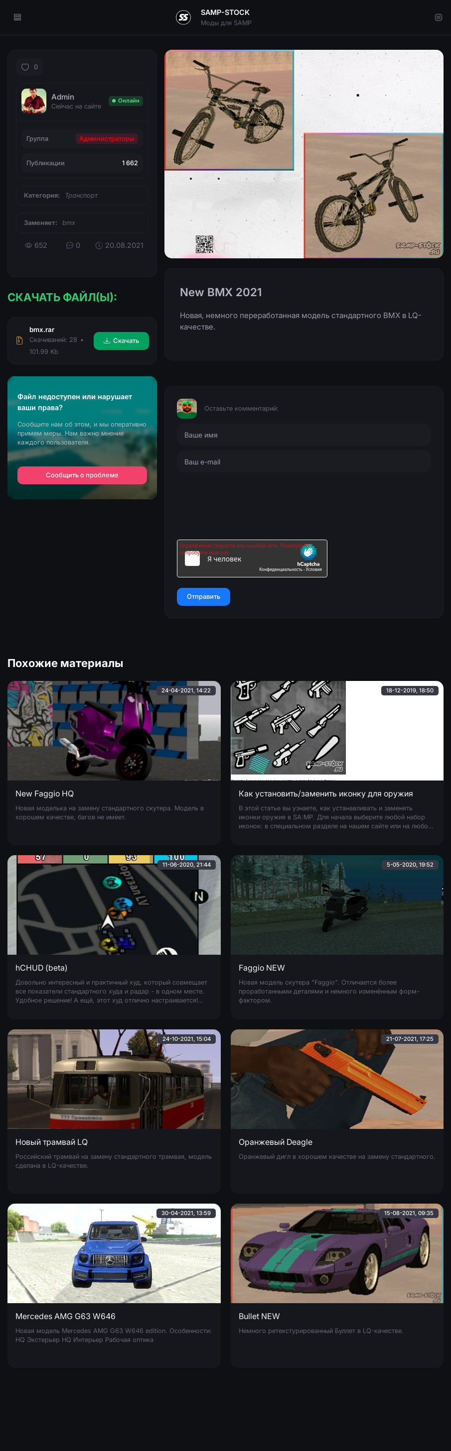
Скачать (121, 340)
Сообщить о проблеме (82, 475)
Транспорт (81, 195)
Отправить (203, 596)
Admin (62, 97)
